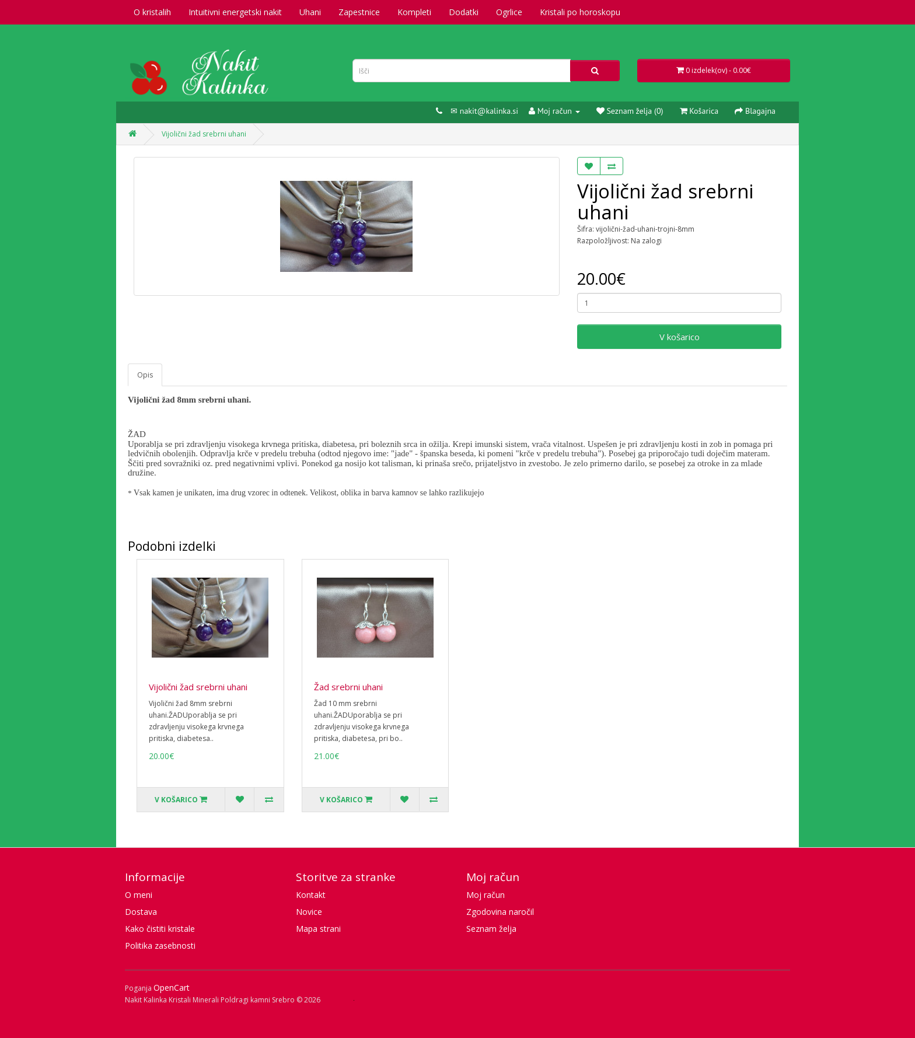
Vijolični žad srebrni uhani (204, 134)
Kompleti (414, 12)
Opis (145, 375)
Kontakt (311, 894)
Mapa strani (318, 928)
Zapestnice (359, 12)
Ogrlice (509, 12)
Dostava (141, 911)
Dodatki (464, 12)
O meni (138, 894)
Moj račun (485, 894)
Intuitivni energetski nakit (235, 12)
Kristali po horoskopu (580, 12)
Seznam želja (491, 928)
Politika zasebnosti (160, 945)
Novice (309, 911)
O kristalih (152, 12)
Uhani (310, 12)
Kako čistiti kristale (160, 928)
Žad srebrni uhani (348, 687)
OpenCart (171, 987)
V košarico (679, 336)
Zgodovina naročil (500, 911)
